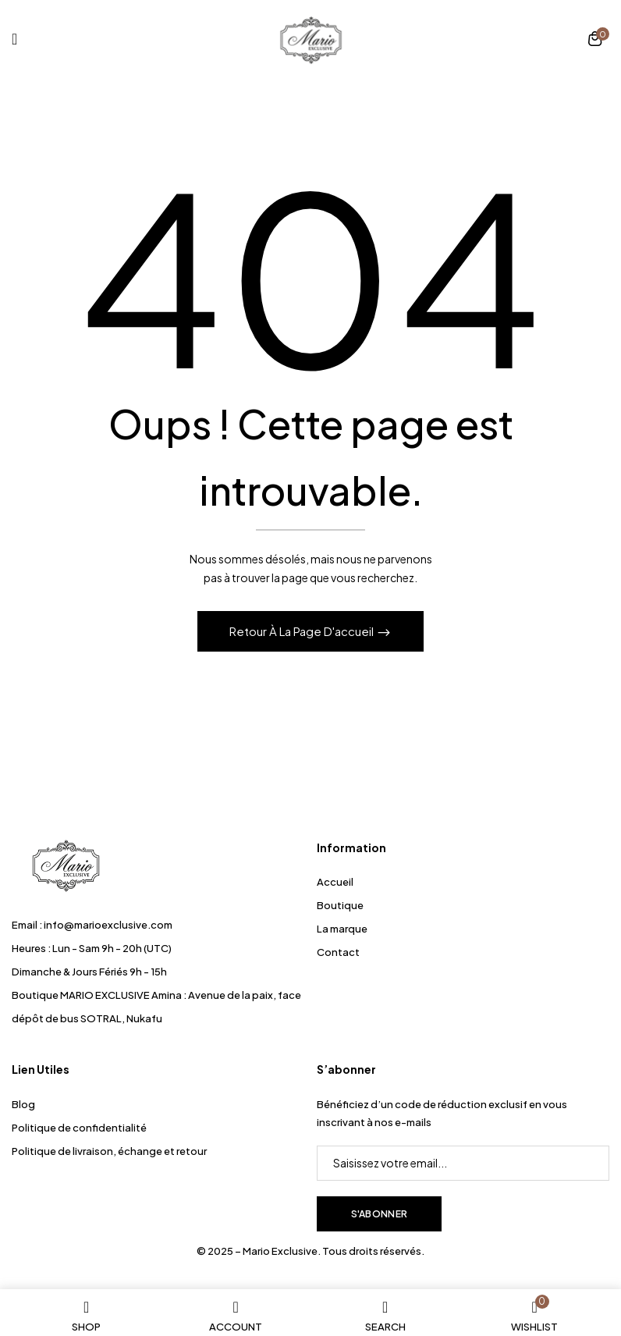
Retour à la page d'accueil (302, 631)
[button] (594, 41)
